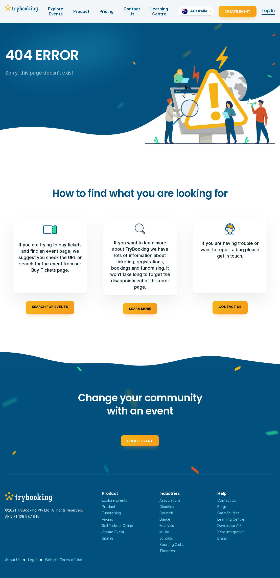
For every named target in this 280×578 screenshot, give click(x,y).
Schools (166, 538)
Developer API (229, 525)
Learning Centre (159, 11)
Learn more (140, 309)
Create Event (237, 11)
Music (164, 532)
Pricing (106, 11)
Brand (222, 538)
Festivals (166, 525)
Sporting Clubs (171, 544)
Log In (268, 10)
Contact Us (132, 11)
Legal (32, 560)
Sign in (107, 538)
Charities (166, 506)
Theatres (167, 551)
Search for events (50, 307)
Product (81, 11)
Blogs (222, 506)
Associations (169, 500)
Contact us (230, 307)
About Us (12, 560)
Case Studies (228, 513)
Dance (164, 519)
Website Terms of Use (63, 560)
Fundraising (111, 513)
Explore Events (55, 11)
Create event (140, 443)
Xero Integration (231, 532)
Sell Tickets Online (117, 525)
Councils (166, 513)
